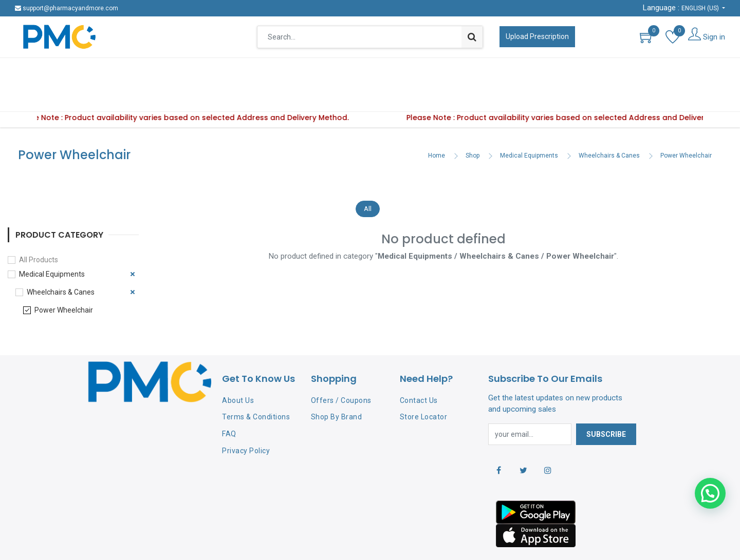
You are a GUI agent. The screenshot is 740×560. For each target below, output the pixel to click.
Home (436, 123)
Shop (472, 123)
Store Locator (424, 385)
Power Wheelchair (686, 123)
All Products (38, 228)
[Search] (472, 37)
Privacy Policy (246, 419)
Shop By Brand (336, 385)
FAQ (229, 402)
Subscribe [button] (606, 402)
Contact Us (419, 368)
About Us (238, 368)
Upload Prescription (537, 36)
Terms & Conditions (256, 385)
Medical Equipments (529, 123)
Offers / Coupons (341, 368)
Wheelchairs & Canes (609, 123)
